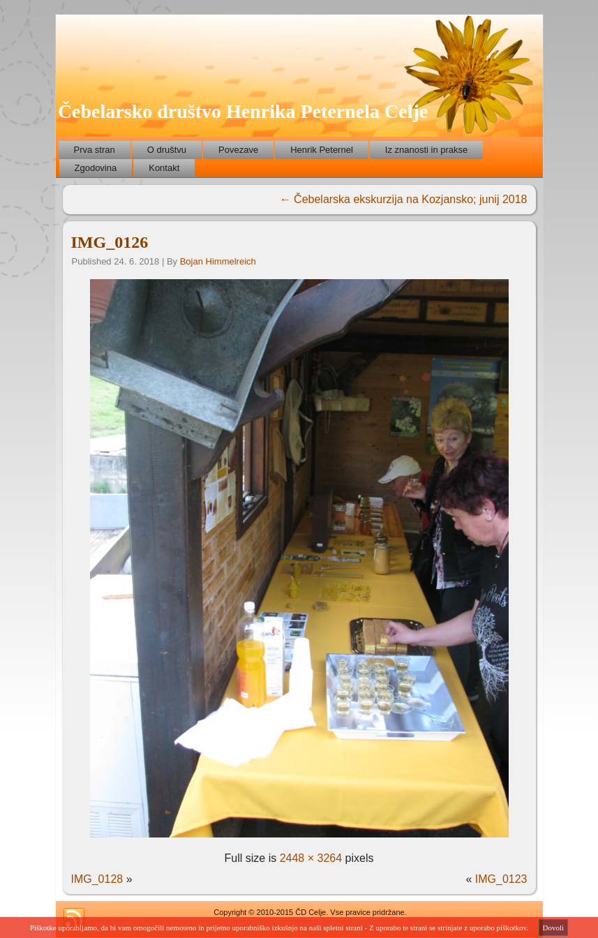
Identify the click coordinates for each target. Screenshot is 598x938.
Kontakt (164, 168)
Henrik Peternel (321, 149)
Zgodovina (96, 168)
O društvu (166, 149)
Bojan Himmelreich (218, 261)
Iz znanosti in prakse (426, 149)
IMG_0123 (501, 879)
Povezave (238, 149)
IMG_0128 (97, 879)
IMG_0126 (110, 242)
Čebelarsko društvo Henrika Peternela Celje (243, 111)
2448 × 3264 (311, 858)
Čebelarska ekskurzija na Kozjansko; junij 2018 (404, 199)
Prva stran (94, 149)
